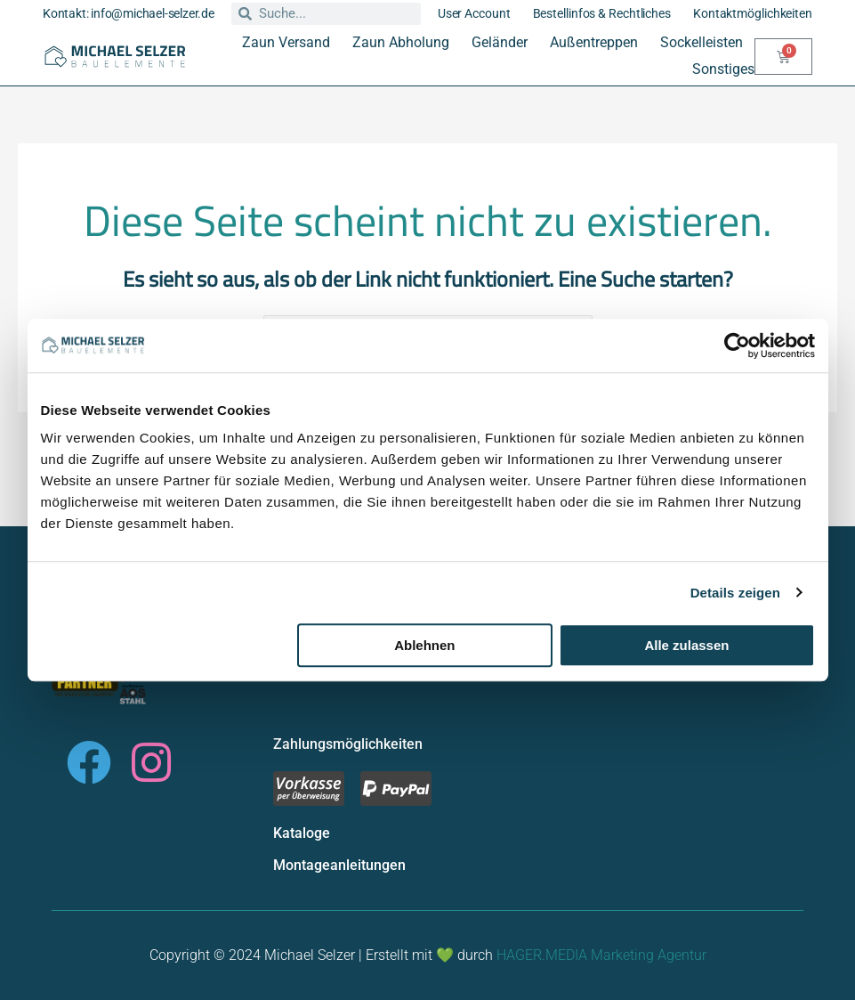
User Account (474, 13)
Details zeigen (735, 592)
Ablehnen (424, 645)
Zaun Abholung (400, 42)
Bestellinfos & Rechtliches (602, 13)
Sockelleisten (701, 42)
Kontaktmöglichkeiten (752, 13)
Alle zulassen (686, 645)
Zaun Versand (286, 42)
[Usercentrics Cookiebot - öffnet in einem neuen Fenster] (737, 345)
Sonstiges (723, 69)
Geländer (500, 42)
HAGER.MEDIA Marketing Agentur (601, 955)
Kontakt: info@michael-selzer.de (128, 13)
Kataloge (301, 833)
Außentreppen (594, 42)
